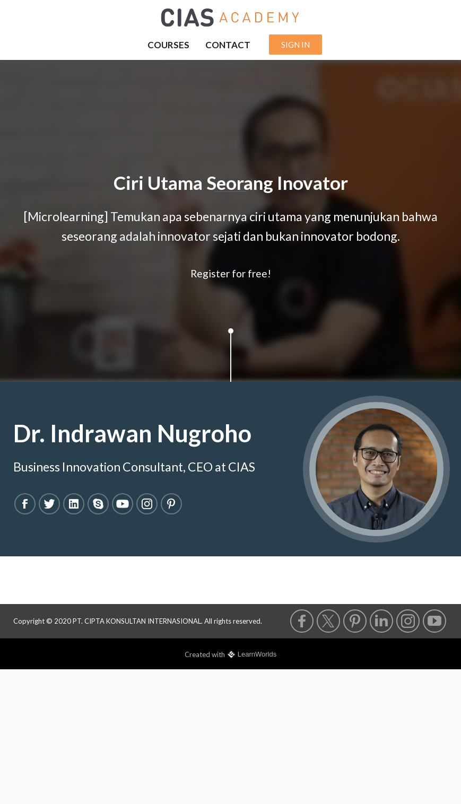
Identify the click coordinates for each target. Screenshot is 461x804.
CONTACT (227, 44)
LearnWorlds (257, 654)
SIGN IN (295, 44)
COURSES (168, 44)
